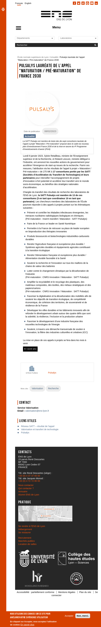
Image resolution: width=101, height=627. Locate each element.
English (28, 3)
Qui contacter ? (26, 488)
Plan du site (85, 592)
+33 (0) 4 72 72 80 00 (29, 481)
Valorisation (37, 388)
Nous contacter (26, 485)
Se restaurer (24, 532)
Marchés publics (26, 541)
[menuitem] (19, 3)
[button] (3, 9)
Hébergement (25, 529)
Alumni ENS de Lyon (28, 494)
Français (19, 3)
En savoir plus (27, 624)
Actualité (54, 57)
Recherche (53, 388)
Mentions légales (66, 592)
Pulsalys (52, 372)
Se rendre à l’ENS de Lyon (31, 526)
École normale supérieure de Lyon (33, 57)
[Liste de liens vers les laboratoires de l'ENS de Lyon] (71, 38)
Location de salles (27, 544)
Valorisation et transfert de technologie (40, 429)
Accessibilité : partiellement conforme (35, 592)
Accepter (69, 616)
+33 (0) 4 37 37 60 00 (29, 475)
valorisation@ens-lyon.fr (37, 411)
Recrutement (24, 538)
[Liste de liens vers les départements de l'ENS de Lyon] (27, 38)
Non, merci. (83, 616)
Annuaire (22, 491)
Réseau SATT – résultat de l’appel (37, 426)
